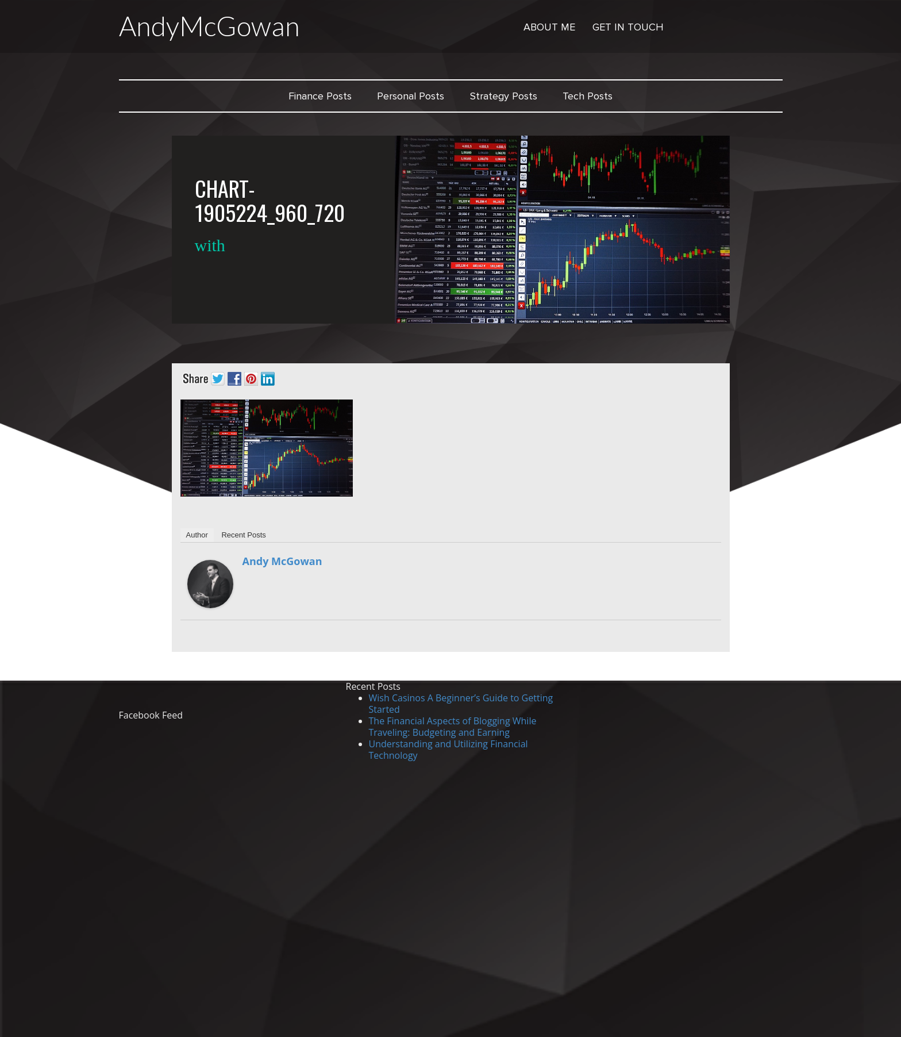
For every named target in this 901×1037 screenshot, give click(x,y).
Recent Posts (243, 535)
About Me (549, 27)
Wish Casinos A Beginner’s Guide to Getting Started (461, 704)
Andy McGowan (282, 561)
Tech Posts (588, 96)
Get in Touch (628, 27)
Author (197, 535)
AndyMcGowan (209, 26)
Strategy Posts (503, 96)
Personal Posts (410, 96)
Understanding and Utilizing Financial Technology (448, 750)
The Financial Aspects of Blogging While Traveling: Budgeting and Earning (453, 727)
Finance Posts (320, 96)
